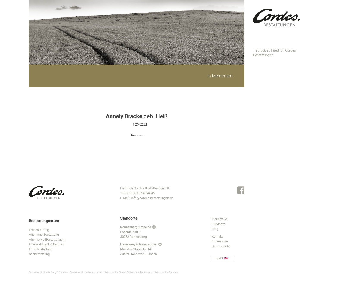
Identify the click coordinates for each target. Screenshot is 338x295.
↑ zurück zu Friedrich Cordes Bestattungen (274, 52)
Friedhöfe (218, 224)
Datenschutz (221, 246)
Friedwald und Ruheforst (46, 244)
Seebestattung (39, 254)
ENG (224, 258)
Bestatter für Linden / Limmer (86, 272)
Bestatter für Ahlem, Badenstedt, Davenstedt (128, 272)
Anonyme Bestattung (44, 235)
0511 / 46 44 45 (144, 193)
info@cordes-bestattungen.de (152, 198)
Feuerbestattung (40, 249)
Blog (215, 229)
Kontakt (217, 237)
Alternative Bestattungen (46, 240)
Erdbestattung (39, 230)
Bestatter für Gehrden (166, 272)
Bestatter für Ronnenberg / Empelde (48, 272)
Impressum (220, 241)
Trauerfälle (219, 219)
